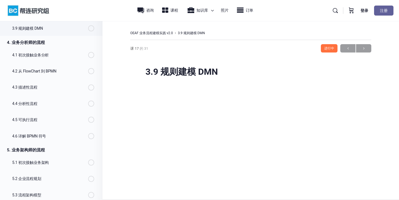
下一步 (363, 48)
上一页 (347, 48)
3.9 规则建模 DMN (191, 33)
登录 (364, 10)
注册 (384, 10)
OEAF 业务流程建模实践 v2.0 (151, 33)
